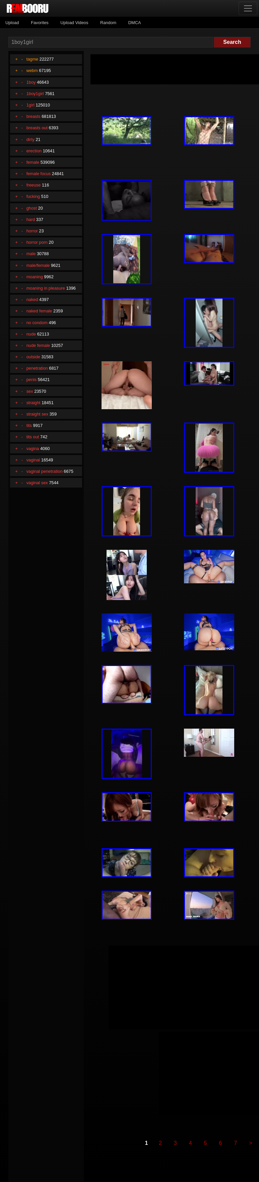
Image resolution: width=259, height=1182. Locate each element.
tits (29, 425)
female (32, 162)
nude (31, 334)
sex (29, 391)
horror (32, 230)
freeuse (33, 185)
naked (32, 299)
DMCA (134, 22)
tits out (32, 436)
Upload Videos (74, 22)
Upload (12, 22)
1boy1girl (35, 93)
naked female (39, 310)
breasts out (37, 127)
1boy (31, 82)
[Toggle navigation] (248, 8)
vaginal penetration (44, 471)
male (31, 253)
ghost (31, 208)
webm (32, 70)
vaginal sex (37, 482)
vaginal (33, 459)
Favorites (40, 22)
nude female (38, 345)
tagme (32, 59)
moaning (34, 276)
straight (33, 402)
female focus (38, 173)
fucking (33, 196)
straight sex (37, 414)
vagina (32, 448)
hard (30, 219)
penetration (37, 368)
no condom (37, 322)
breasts (33, 116)
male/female (38, 265)
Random (108, 22)
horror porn (37, 242)
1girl (30, 104)
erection (34, 150)
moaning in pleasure (45, 288)
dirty (30, 139)
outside (33, 356)
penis (31, 379)
